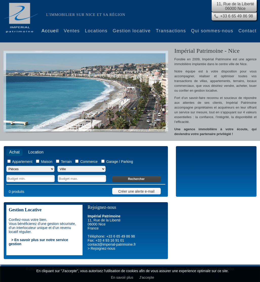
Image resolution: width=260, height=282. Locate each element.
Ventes (72, 30)
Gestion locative (132, 30)
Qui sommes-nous (212, 30)
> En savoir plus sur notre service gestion (38, 242)
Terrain (66, 162)
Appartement (22, 162)
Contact (247, 30)
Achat (14, 152)
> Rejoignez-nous (101, 248)
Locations (96, 30)
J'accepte (146, 277)
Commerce (88, 162)
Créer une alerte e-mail (136, 191)
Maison (46, 162)
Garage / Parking (119, 162)
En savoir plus (122, 277)
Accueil (50, 30)
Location (36, 152)
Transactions (171, 30)
